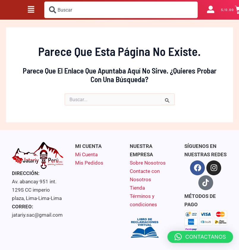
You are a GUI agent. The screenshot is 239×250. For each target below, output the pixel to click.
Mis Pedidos (89, 163)
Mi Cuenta (86, 154)
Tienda (137, 188)
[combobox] (121, 9)
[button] (31, 9)
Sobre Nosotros (148, 163)
